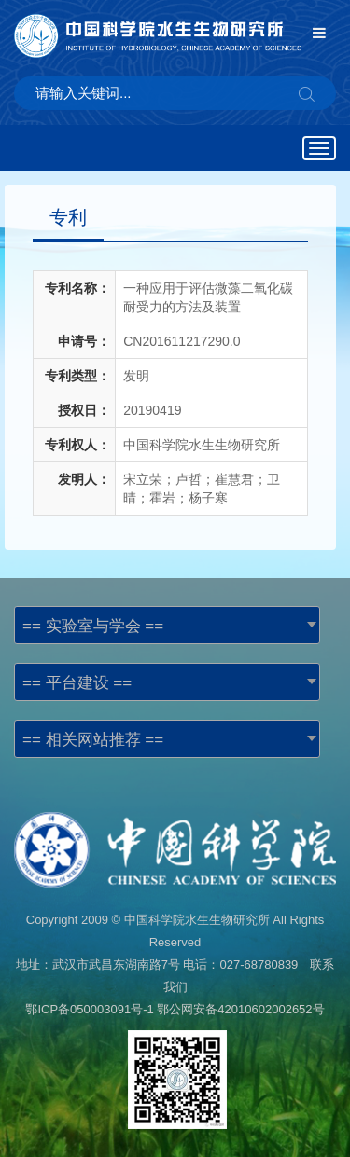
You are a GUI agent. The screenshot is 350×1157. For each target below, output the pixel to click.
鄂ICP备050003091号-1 (89, 1009)
